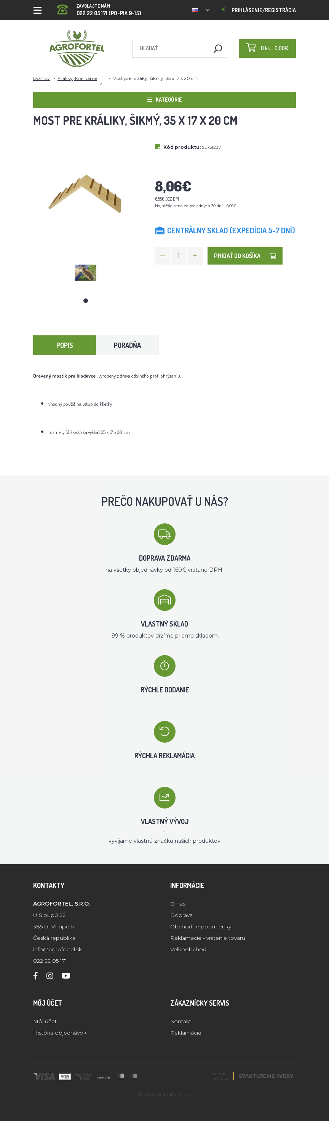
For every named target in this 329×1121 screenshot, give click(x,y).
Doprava (181, 915)
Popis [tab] (64, 345)
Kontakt (180, 1021)
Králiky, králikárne (77, 78)
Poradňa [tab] (127, 345)
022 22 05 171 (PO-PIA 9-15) (99, 7)
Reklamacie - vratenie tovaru (207, 937)
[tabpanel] (86, 272)
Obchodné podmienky (200, 926)
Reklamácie (185, 1032)
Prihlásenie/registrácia (258, 10)
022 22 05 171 (50, 960)
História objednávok (59, 1032)
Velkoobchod (188, 949)
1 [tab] (85, 300)
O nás (177, 903)
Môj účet (45, 1021)
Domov (41, 78)
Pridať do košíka (245, 256)
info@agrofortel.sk (57, 949)
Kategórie (164, 99)
